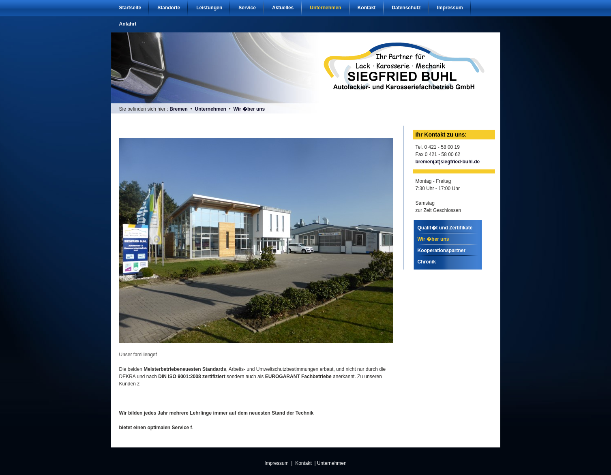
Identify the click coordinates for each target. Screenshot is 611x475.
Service (247, 8)
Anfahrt (128, 24)
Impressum (450, 8)
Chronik (427, 262)
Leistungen (209, 8)
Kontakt (367, 8)
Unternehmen (325, 8)
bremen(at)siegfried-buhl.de (448, 162)
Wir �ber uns (249, 109)
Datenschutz (406, 8)
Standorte (168, 8)
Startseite (130, 8)
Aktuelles (283, 8)
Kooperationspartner (442, 250)
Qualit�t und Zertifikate (445, 228)
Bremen (178, 109)
